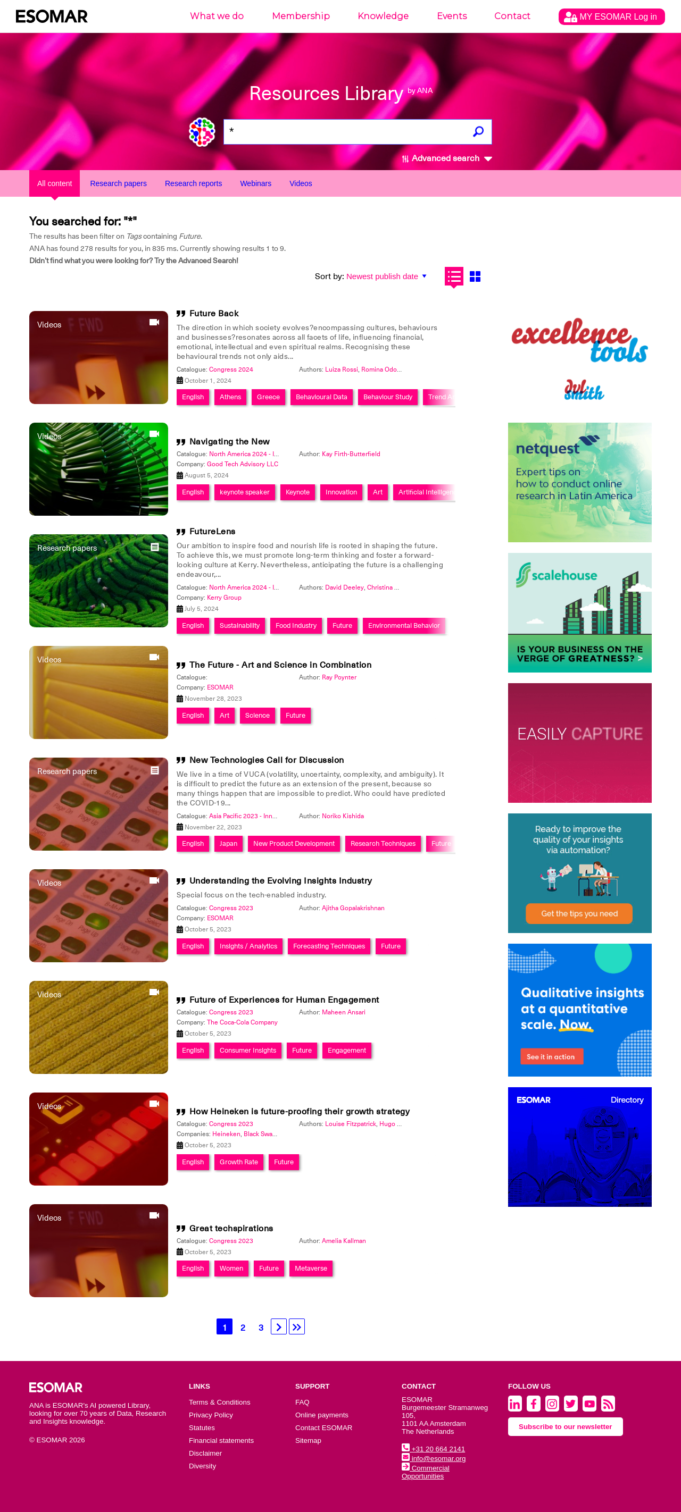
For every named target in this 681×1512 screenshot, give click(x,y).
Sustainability (240, 625)
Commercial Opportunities (426, 1472)
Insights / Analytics (248, 946)
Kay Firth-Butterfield (351, 454)
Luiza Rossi (341, 369)
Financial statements (221, 1440)
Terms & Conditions (220, 1402)
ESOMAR (220, 687)
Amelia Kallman (344, 1241)
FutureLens (212, 531)
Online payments (321, 1415)
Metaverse (311, 1268)
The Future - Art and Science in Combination (280, 665)
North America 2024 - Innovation (256, 454)
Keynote (298, 492)
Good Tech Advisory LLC (242, 464)
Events (452, 16)
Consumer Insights (248, 1050)
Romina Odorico (384, 369)
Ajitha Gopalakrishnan (353, 908)
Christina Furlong (392, 587)
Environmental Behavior (404, 625)
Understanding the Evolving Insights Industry (280, 881)
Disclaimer (205, 1453)
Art (378, 492)
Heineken (226, 1134)
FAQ (302, 1402)
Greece (268, 396)
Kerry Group (224, 597)
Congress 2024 (231, 369)
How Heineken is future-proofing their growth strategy (299, 1111)
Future (342, 625)
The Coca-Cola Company (242, 1022)
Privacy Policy (211, 1415)
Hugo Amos (396, 1124)
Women (231, 1268)
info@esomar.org (434, 1459)
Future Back (214, 313)
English (193, 396)
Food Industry (296, 625)
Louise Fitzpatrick (350, 1124)
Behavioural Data (321, 396)
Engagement (347, 1050)
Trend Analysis (450, 396)
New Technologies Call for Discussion (266, 760)
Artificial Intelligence (429, 492)
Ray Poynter (339, 677)
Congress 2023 (231, 908)
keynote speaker (245, 492)
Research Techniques (383, 843)
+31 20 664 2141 (433, 1449)
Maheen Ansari (344, 1012)
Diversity (202, 1466)
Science (257, 715)
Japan (228, 843)
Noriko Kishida (343, 816)
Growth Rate (239, 1161)
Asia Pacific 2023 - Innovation (251, 816)
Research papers (118, 183)
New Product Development (294, 843)
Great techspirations (231, 1228)
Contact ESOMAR (323, 1428)
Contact (512, 16)
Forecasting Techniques (329, 946)
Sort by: (329, 276)
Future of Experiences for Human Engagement (284, 1000)
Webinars (255, 183)
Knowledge (383, 16)
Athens (230, 396)
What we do (217, 16)
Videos (300, 183)
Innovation (341, 492)
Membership (301, 16)
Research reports (193, 183)
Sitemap (308, 1440)
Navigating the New (229, 441)
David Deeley (344, 587)
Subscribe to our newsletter (565, 1427)
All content (54, 183)
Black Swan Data (267, 1134)
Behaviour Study (387, 396)
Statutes (202, 1428)
